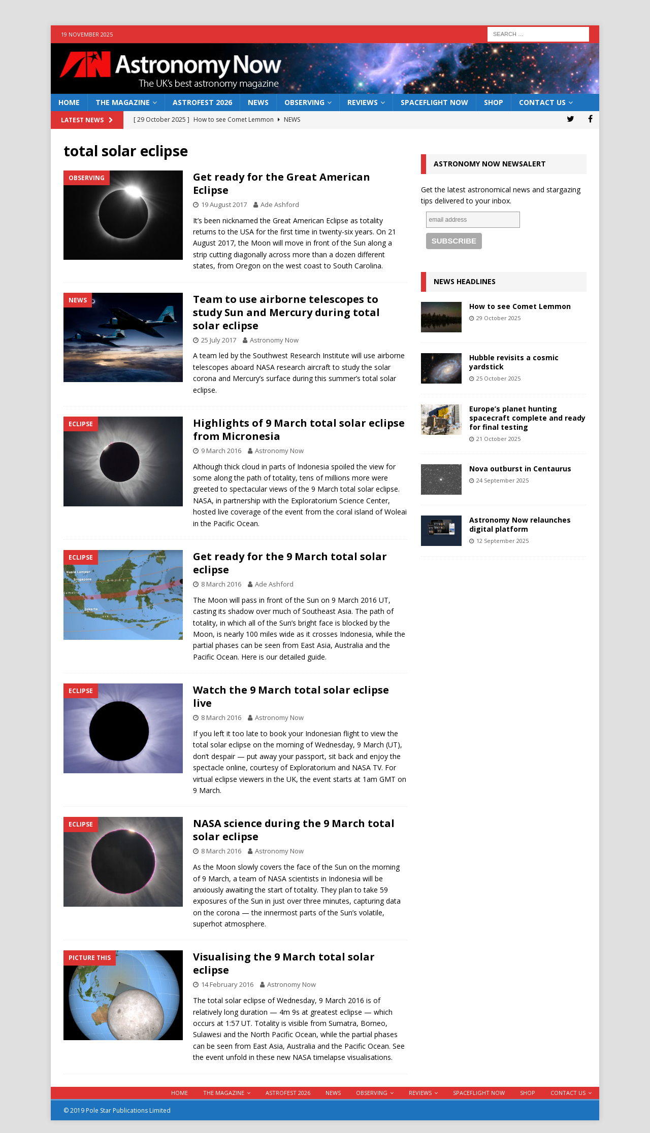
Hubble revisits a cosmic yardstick (514, 362)
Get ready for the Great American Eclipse (281, 183)
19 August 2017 (224, 204)
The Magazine (122, 102)
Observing (304, 102)
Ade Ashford (280, 204)
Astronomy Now (274, 340)
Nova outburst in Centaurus (520, 468)
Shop (493, 102)
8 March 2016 (221, 584)
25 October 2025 (498, 378)
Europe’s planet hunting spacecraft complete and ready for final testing (527, 418)
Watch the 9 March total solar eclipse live (291, 696)
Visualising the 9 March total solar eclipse (284, 963)
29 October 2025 (498, 318)
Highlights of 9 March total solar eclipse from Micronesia (299, 429)
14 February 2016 (227, 984)
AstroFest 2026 (202, 102)
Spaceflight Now (434, 102)
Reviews (362, 102)
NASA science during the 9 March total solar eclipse (294, 829)
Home (69, 102)
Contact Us (542, 102)
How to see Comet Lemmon (520, 306)
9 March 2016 (221, 450)
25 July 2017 (218, 340)
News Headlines (465, 281)
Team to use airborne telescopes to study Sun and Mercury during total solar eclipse (286, 312)
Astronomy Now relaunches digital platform (520, 524)
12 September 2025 (502, 540)
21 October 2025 (498, 438)
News (258, 102)
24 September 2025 (502, 480)
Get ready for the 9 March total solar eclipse (290, 563)
